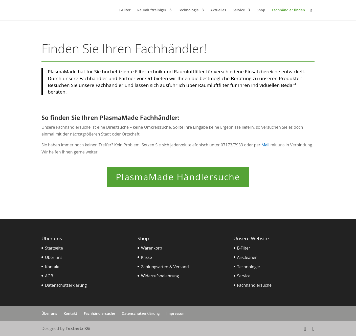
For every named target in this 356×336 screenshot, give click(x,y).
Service (239, 10)
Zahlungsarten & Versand (165, 267)
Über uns (53, 257)
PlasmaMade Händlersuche (178, 177)
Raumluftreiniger (151, 10)
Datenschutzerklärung (66, 285)
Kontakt (52, 267)
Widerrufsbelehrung (160, 276)
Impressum (176, 313)
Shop (261, 10)
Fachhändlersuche (254, 285)
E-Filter (124, 10)
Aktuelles (218, 10)
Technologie (188, 10)
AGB (49, 276)
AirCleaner (247, 257)
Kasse (146, 257)
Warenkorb (151, 248)
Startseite (54, 248)
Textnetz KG (78, 328)
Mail (265, 145)
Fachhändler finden (288, 10)
